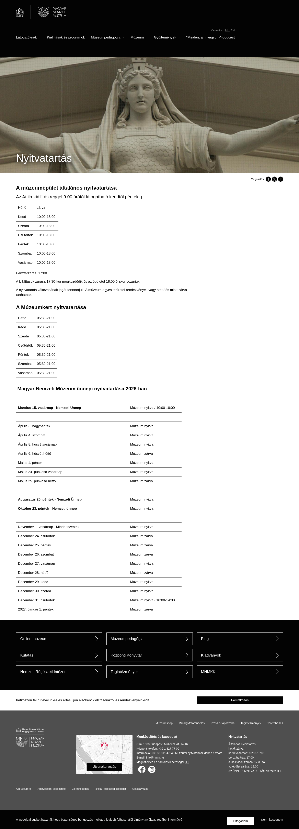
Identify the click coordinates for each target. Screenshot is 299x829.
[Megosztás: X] (274, 179)
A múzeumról (24, 788)
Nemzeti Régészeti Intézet (43, 672)
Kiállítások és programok (66, 43)
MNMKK (208, 672)
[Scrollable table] (104, 235)
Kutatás (26, 655)
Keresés (216, 36)
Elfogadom (240, 821)
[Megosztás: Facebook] (268, 179)
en (232, 36)
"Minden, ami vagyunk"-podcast (210, 43)
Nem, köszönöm (272, 821)
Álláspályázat (140, 788)
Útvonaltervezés (104, 766)
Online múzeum (33, 639)
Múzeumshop (164, 723)
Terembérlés (275, 723)
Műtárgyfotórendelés (192, 723)
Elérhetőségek (80, 788)
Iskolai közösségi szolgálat (110, 788)
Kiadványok (211, 655)
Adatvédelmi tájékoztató (51, 788)
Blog (205, 639)
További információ (169, 821)
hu (227, 36)
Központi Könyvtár (126, 655)
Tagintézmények (125, 672)
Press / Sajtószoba (223, 723)
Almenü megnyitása (40, 44)
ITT (187, 762)
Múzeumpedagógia (127, 639)
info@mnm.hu (155, 757)
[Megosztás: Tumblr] (280, 179)
